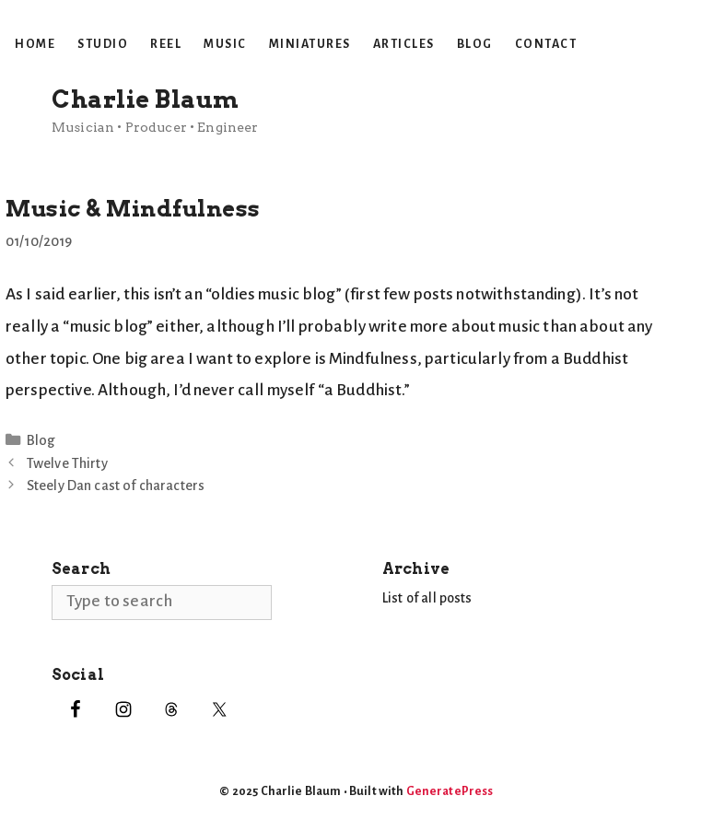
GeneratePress (450, 791)
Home (35, 44)
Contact (546, 44)
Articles (404, 44)
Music (225, 44)
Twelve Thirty (67, 463)
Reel (165, 44)
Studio (102, 44)
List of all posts (427, 598)
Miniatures (310, 44)
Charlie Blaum (146, 99)
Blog (475, 44)
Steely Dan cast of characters (116, 485)
